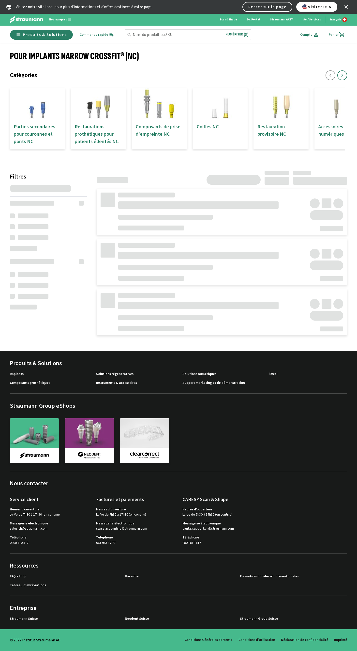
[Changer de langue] (338, 19)
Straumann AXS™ (281, 19)
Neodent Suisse (137, 619)
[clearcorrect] (144, 440)
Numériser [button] (236, 34)
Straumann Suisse (24, 619)
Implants (17, 374)
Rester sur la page (267, 7)
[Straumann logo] (26, 19)
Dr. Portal (253, 19)
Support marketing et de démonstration (213, 383)
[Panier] (337, 35)
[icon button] (346, 7)
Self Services (312, 19)
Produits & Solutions (41, 34)
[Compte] (309, 35)
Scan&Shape (228, 19)
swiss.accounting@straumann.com (121, 528)
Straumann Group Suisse (259, 619)
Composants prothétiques (30, 383)
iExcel (273, 374)
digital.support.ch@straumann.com (208, 528)
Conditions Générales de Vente (209, 639)
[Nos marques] (60, 20)
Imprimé (340, 639)
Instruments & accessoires (116, 383)
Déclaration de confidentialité (304, 639)
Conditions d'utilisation (256, 639)
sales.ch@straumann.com (28, 528)
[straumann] (34, 441)
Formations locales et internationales (269, 576)
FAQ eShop (18, 576)
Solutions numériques (199, 374)
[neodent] (89, 440)
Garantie (132, 576)
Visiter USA (316, 7)
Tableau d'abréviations (28, 585)
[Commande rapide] (97, 34)
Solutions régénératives (115, 374)
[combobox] (176, 35)
